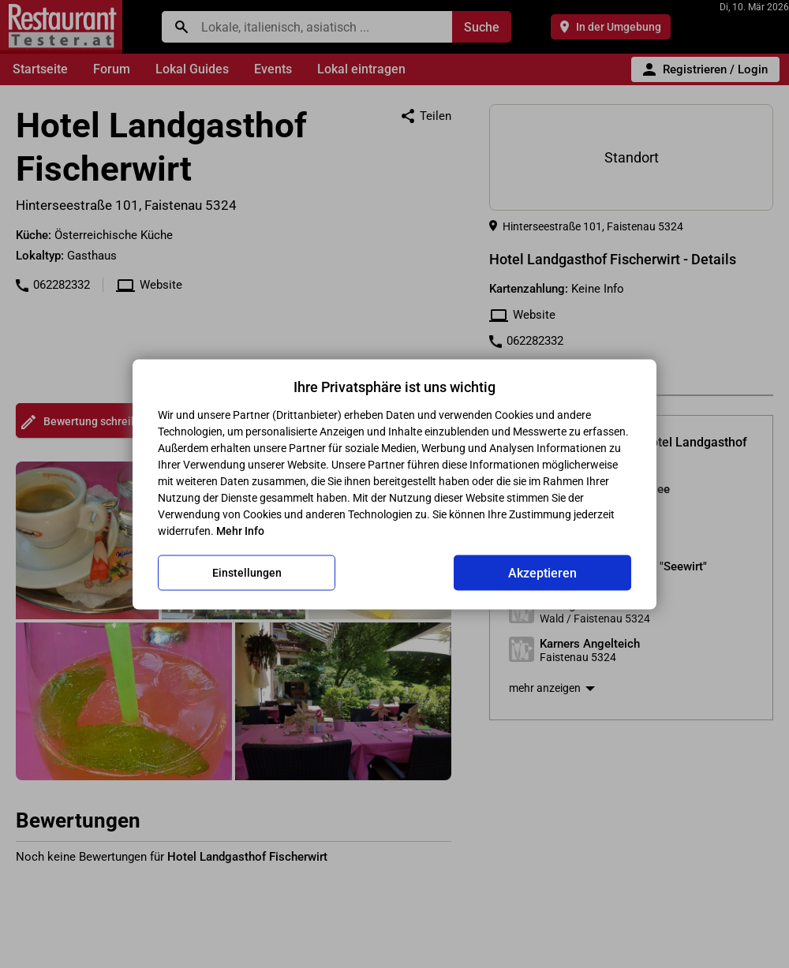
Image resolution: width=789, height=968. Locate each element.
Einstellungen (247, 572)
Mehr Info (240, 530)
